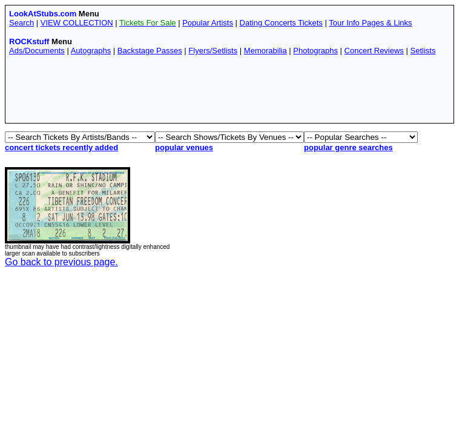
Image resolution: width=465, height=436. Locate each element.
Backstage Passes (149, 50)
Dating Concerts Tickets (281, 22)
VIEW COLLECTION (77, 22)
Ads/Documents (37, 50)
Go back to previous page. (61, 262)
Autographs (91, 50)
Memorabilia (265, 50)
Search (21, 22)
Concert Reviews (374, 50)
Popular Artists (207, 22)
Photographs (315, 50)
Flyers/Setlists (212, 50)
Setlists (422, 50)
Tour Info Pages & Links (370, 22)
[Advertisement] (229, 92)
